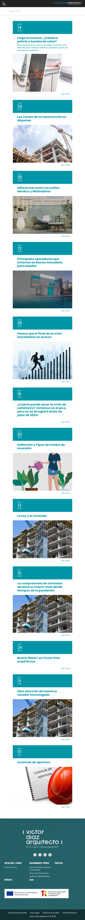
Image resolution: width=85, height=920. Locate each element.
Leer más (66, 94)
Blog (31, 879)
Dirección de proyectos (39, 873)
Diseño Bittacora (70, 913)
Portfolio (59, 863)
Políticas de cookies (51, 913)
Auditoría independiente (39, 876)
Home (12, 11)
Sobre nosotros (11, 867)
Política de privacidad (17, 913)
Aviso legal (34, 913)
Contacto (8, 879)
